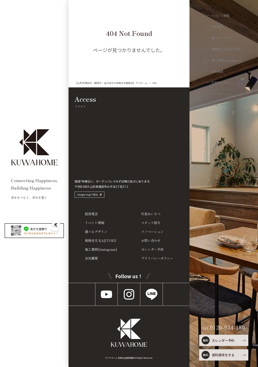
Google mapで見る (87, 194)
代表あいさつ (220, 84)
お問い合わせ (220, 107)
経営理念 (217, 27)
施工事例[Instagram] (227, 61)
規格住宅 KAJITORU (226, 50)
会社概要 (217, 72)
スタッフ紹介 (150, 222)
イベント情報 (220, 15)
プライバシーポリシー (157, 258)
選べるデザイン (222, 38)
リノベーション (222, 96)
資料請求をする (218, 355)
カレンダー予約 (218, 340)
